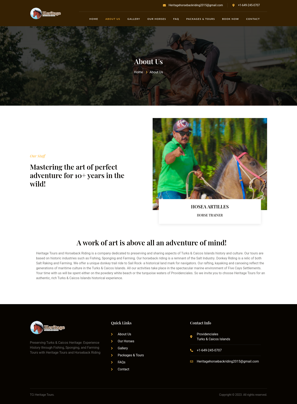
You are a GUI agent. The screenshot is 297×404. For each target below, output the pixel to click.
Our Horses (156, 18)
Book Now (230, 18)
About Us (112, 18)
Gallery (133, 18)
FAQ (176, 18)
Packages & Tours (200, 18)
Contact (253, 18)
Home (93, 18)
